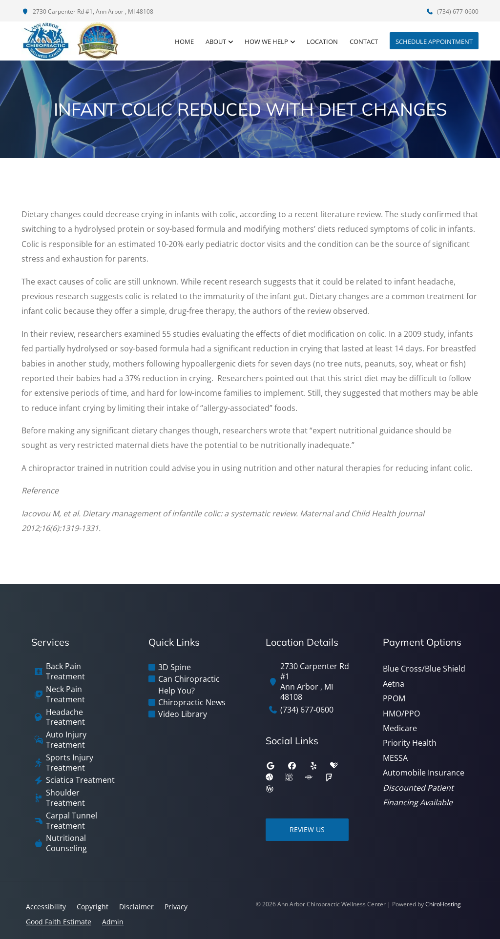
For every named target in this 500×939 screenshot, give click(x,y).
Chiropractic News (192, 702)
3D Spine (174, 667)
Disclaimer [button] (136, 906)
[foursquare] (329, 777)
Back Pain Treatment (65, 671)
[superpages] (308, 777)
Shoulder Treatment (65, 798)
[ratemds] (269, 777)
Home (184, 41)
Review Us (307, 829)
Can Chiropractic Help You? (189, 685)
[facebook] (292, 766)
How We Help (266, 41)
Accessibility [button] (46, 906)
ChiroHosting (443, 904)
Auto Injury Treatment (66, 740)
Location (322, 41)
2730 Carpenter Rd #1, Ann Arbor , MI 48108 (87, 11)
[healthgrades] (334, 766)
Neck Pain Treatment (65, 694)
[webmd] (289, 777)
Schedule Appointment (434, 41)
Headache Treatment (65, 717)
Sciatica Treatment (80, 780)
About (216, 41)
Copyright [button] (92, 906)
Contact (364, 41)
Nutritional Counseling (66, 843)
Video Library (182, 714)
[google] (270, 766)
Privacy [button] (176, 906)
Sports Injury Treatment (69, 763)
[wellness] (269, 789)
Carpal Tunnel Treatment (71, 821)
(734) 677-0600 (452, 11)
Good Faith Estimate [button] (58, 921)
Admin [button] (113, 921)
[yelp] (313, 766)
